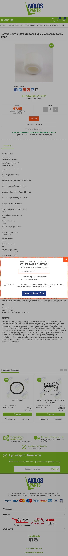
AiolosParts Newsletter (32, 279)
